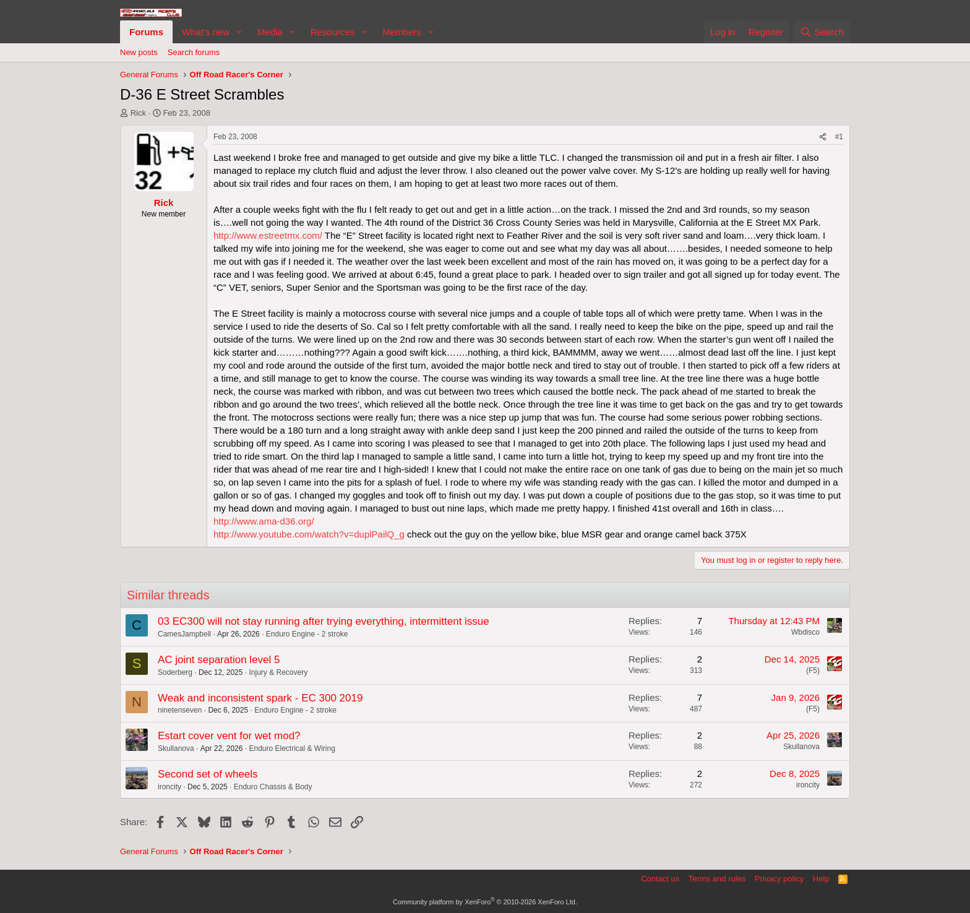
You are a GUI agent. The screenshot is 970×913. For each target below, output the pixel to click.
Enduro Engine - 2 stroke (307, 634)
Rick (138, 113)
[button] (239, 31)
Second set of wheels (208, 774)
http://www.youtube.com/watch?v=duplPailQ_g (309, 534)
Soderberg (175, 672)
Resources (333, 32)
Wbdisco (805, 632)
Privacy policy (779, 878)
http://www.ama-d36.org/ (263, 521)
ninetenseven (180, 710)
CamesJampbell (184, 634)
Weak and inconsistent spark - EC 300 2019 (260, 698)
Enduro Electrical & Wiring (292, 748)
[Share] (823, 137)
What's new (206, 32)
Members (401, 32)
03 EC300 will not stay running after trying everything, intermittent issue (323, 621)
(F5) (813, 670)
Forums (146, 32)
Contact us (660, 878)
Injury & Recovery (278, 672)
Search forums (194, 52)
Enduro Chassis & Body (273, 786)
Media (270, 32)
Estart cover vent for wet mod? (229, 736)
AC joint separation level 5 (219, 660)
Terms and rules (717, 878)
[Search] (822, 31)
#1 (839, 136)
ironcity (169, 786)
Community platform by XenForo (485, 902)
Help (821, 878)
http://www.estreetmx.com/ (267, 235)
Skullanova (176, 748)
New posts (139, 52)
